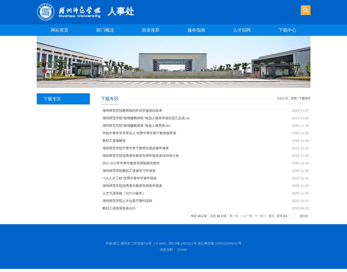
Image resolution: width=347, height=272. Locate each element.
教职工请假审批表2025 (119, 208)
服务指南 (196, 30)
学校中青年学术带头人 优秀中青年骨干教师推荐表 (139, 133)
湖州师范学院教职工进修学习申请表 (129, 170)
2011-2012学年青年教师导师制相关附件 (131, 163)
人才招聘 (242, 30)
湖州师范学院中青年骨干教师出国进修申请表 (135, 148)
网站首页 (59, 30)
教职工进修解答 (114, 140)
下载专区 (304, 98)
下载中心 (287, 30)
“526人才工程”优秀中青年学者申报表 (129, 178)
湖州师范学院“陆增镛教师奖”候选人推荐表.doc (136, 125)
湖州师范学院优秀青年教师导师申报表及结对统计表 (140, 155)
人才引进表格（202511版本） (123, 193)
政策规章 (151, 30)
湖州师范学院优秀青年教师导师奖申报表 (132, 186)
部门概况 (105, 30)
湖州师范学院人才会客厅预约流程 (127, 201)
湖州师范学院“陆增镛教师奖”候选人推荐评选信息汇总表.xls (146, 118)
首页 (294, 98)
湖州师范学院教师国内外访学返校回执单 (132, 110)
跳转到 (304, 216)
